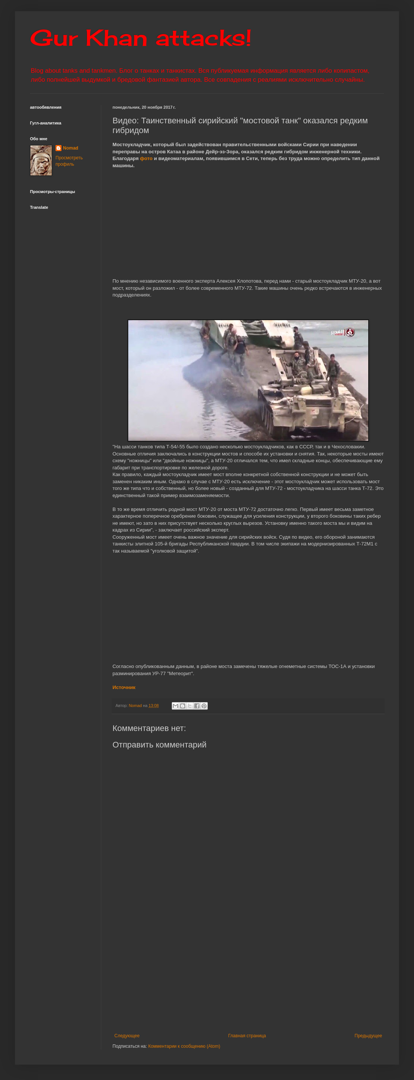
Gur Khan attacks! (141, 37)
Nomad (70, 148)
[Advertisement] (248, 971)
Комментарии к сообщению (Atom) (184, 1046)
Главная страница (247, 1035)
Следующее (127, 1035)
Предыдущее (368, 1035)
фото (146, 158)
